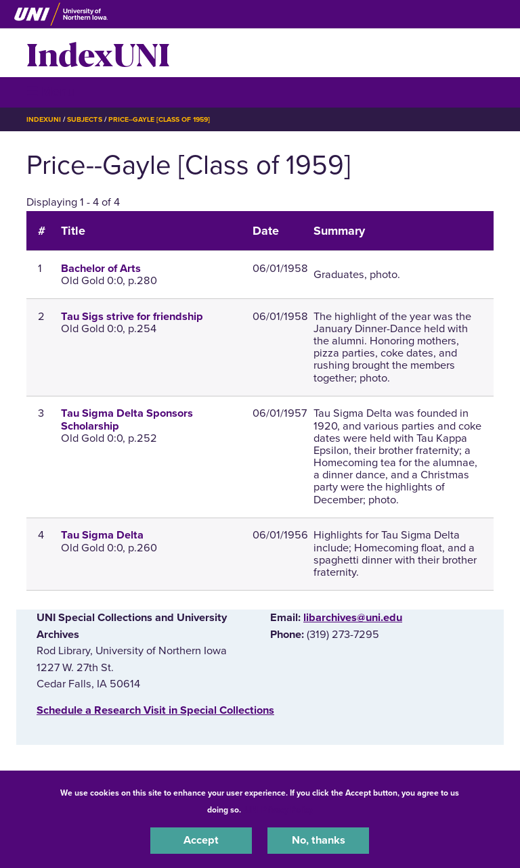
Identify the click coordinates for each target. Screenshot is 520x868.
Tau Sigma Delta (102, 535)
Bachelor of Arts (101, 268)
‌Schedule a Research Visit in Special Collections (155, 710)
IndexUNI (98, 53)
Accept (201, 840)
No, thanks (318, 840)
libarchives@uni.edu (352, 617)
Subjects (84, 119)
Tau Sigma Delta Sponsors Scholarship (127, 419)
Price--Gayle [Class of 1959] (159, 119)
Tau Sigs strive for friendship (132, 316)
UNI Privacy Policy (279, 810)
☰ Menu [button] (50, 91)
